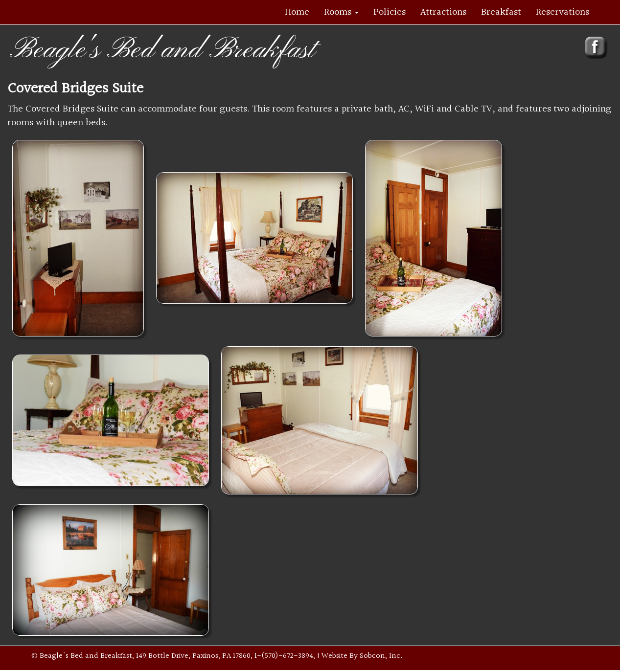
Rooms (341, 12)
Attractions (443, 12)
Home (297, 12)
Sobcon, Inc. (381, 656)
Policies (389, 12)
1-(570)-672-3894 (283, 656)
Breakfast (501, 12)
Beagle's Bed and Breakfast (162, 50)
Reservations (562, 12)
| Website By (338, 656)
